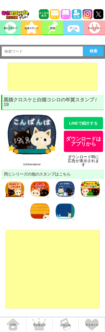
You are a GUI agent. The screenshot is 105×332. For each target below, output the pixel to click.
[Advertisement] (52, 77)
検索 (93, 51)
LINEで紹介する (83, 123)
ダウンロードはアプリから (83, 141)
